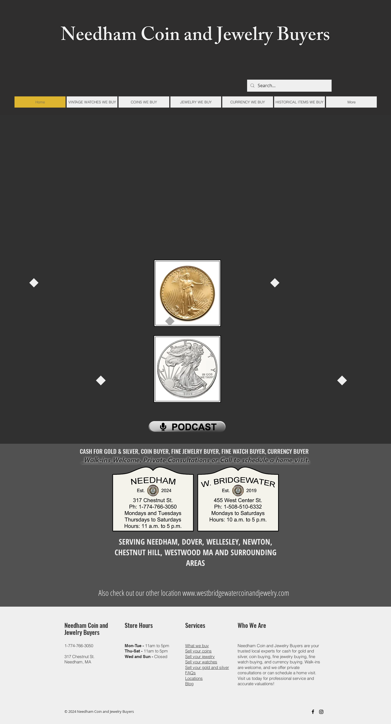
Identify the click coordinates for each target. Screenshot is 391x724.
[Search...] (289, 86)
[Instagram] (321, 711)
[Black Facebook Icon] (313, 711)
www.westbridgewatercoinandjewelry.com (235, 592)
